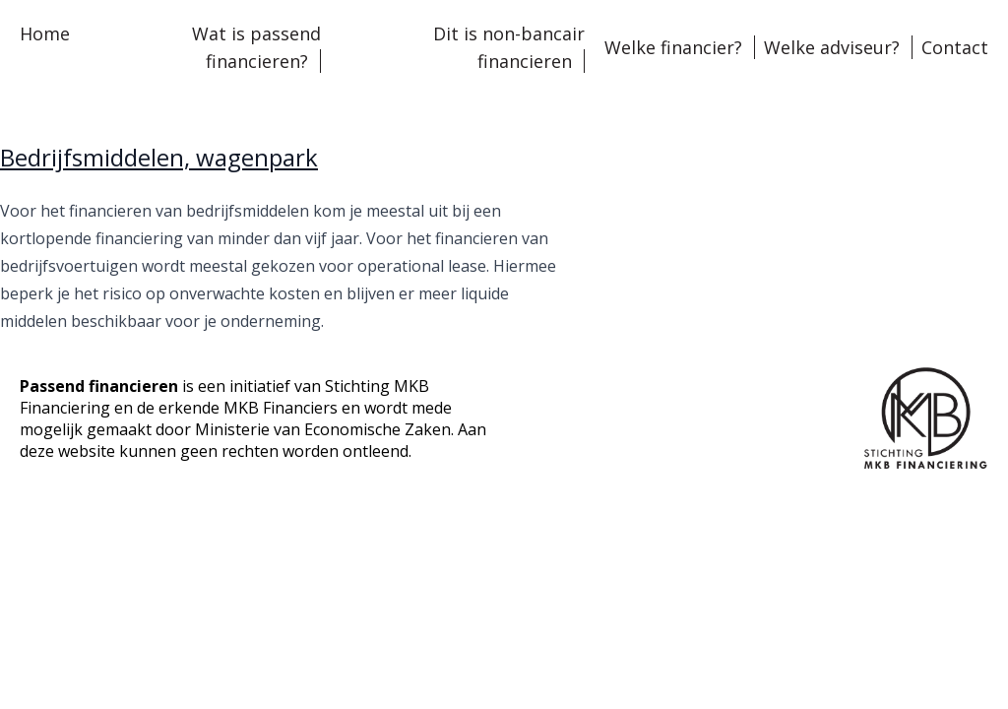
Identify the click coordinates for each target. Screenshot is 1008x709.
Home (45, 33)
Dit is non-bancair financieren (509, 47)
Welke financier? (673, 47)
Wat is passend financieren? (256, 47)
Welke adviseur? (832, 47)
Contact (954, 47)
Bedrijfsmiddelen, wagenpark (159, 157)
